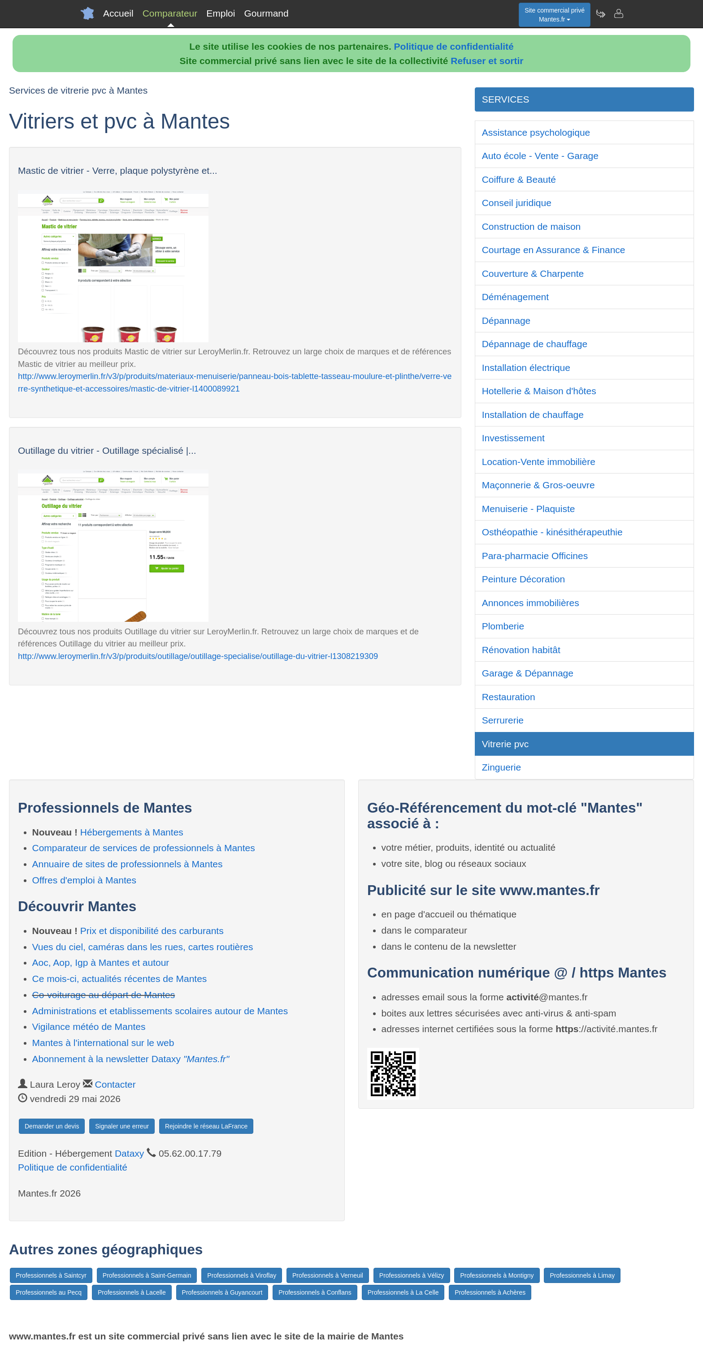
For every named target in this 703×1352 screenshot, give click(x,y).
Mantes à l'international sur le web (103, 1043)
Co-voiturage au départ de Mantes (103, 995)
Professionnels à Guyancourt (222, 1292)
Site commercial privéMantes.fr (555, 15)
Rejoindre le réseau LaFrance (206, 1126)
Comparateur (170, 13)
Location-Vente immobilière (538, 461)
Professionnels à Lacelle (132, 1292)
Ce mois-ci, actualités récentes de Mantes (119, 978)
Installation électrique (526, 367)
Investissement (513, 438)
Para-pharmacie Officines (535, 556)
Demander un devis (52, 1126)
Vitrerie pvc (505, 744)
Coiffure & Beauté (519, 179)
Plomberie (503, 626)
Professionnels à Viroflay (241, 1275)
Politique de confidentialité (454, 46)
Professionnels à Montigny (497, 1275)
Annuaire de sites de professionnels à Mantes (127, 864)
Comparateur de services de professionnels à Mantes (143, 848)
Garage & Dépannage (527, 673)
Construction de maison (531, 226)
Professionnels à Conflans (315, 1292)
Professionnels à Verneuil (327, 1275)
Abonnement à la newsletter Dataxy (131, 1059)
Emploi (220, 13)
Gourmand (266, 13)
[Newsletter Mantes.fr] (600, 13)
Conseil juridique (516, 203)
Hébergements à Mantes (131, 832)
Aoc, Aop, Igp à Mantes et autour (100, 962)
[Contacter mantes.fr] (618, 13)
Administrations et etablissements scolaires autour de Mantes (160, 1011)
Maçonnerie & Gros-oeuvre (538, 485)
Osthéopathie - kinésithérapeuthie (552, 532)
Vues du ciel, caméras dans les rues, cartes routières (142, 947)
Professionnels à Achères (490, 1292)
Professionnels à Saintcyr (51, 1275)
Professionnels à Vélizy (411, 1275)
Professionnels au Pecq (49, 1292)
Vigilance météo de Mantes (89, 1026)
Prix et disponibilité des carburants (152, 931)
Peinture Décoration (523, 579)
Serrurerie (503, 720)
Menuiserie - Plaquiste (528, 509)
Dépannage (506, 320)
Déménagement (515, 297)
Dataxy (129, 1153)
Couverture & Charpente (533, 273)
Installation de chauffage (533, 414)
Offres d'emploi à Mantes (84, 880)
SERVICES (505, 99)
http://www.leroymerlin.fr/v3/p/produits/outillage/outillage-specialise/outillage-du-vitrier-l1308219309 (198, 656)
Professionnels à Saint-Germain (147, 1275)
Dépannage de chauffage (535, 344)
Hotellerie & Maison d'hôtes (539, 391)
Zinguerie (501, 767)
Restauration (508, 697)
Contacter (115, 1084)
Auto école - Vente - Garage (540, 156)
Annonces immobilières (530, 603)
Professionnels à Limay (582, 1275)
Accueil (118, 13)
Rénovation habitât (521, 650)
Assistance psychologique (536, 132)
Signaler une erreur (122, 1126)
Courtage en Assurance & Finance (553, 250)
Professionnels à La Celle (403, 1292)
